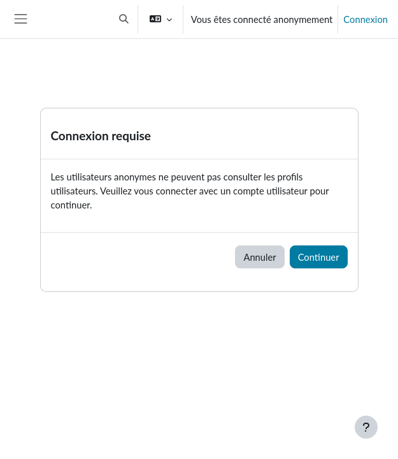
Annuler (259, 257)
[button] (123, 19)
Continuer (318, 257)
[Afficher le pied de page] (366, 427)
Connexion (365, 19)
